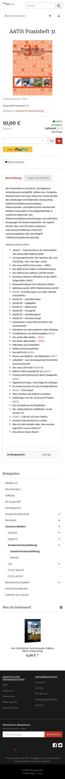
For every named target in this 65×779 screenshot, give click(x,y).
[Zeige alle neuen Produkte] (61, 607)
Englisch (35, 539)
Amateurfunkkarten (16, 588)
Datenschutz (9, 696)
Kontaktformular (10, 707)
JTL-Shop (38, 773)
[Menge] (25, 141)
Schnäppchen (13, 507)
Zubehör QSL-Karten (17, 594)
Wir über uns (41, 693)
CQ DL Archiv (15, 576)
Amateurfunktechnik (33, 514)
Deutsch (35, 533)
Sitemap (39, 687)
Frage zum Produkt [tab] (38, 178)
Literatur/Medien (33, 526)
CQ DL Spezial (16, 570)
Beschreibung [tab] (13, 178)
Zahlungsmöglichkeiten (46, 699)
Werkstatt (33, 520)
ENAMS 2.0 (11, 483)
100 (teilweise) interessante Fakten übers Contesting (32, 649)
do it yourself (12, 501)
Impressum (8, 690)
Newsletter (40, 682)
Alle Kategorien (15, 15)
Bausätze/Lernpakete (33, 582)
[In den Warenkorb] (59, 141)
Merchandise (12, 489)
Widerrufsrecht (10, 702)
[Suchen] (39, 5)
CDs (35, 564)
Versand (39, 705)
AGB (5, 684)
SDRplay (10, 495)
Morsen (14, 557)
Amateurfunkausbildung (29, 110)
